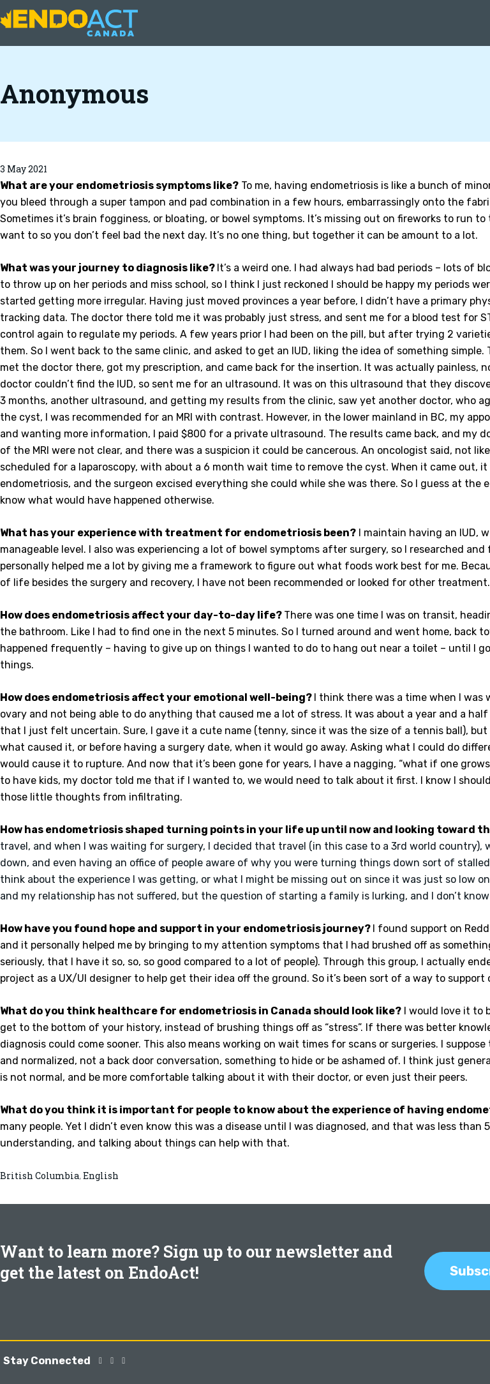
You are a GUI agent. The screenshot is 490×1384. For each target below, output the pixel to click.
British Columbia (39, 1176)
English (101, 1176)
